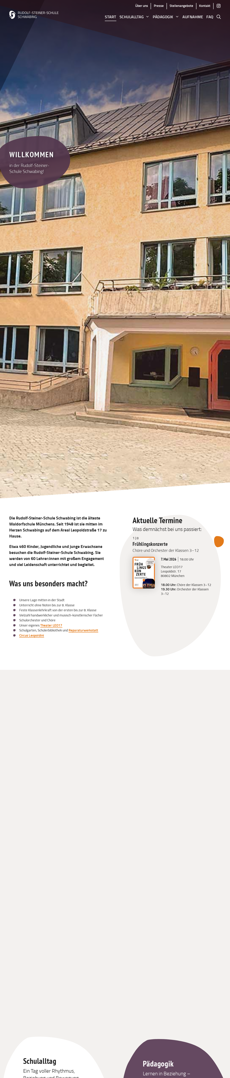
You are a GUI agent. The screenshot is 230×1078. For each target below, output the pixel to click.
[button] (219, 17)
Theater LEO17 (51, 625)
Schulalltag (135, 17)
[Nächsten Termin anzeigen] (219, 541)
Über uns (141, 5)
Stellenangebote (181, 5)
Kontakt (204, 5)
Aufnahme (192, 16)
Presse (159, 5)
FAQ (209, 16)
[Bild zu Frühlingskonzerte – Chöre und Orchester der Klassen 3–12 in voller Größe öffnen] (143, 587)
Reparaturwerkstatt (83, 630)
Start (110, 16)
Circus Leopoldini (31, 635)
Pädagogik (166, 17)
